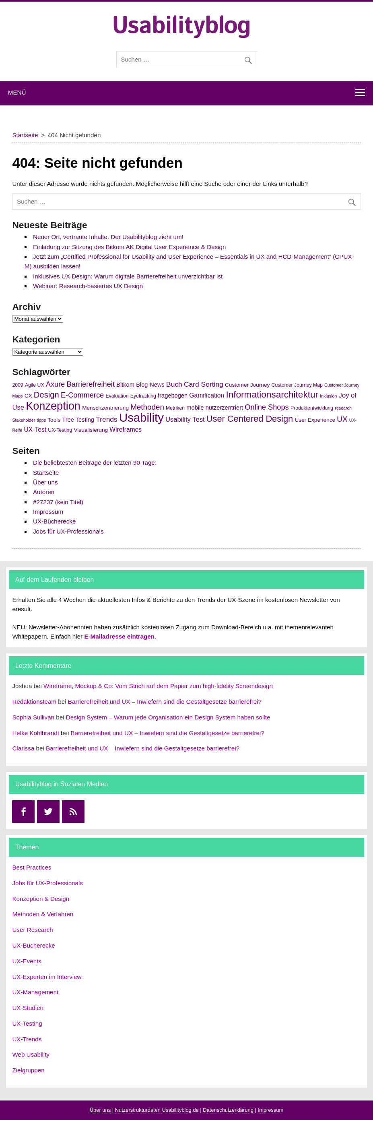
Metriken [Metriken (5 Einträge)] (175, 408)
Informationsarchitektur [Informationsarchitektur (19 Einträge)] (272, 394)
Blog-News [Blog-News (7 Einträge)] (150, 384)
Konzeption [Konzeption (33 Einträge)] (53, 406)
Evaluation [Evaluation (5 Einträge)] (116, 396)
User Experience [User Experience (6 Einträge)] (315, 420)
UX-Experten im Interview (46, 976)
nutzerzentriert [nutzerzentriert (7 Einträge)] (224, 407)
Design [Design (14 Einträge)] (46, 394)
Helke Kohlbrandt (35, 732)
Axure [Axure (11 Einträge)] (55, 384)
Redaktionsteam (34, 701)
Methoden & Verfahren (42, 914)
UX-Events (26, 961)
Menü (17, 92)
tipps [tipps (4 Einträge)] (41, 420)
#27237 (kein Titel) (58, 502)
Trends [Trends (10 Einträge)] (106, 419)
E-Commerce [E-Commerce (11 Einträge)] (82, 395)
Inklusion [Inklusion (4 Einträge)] (328, 396)
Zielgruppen (28, 1070)
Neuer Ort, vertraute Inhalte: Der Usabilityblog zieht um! (108, 236)
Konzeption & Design (40, 898)
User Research (32, 929)
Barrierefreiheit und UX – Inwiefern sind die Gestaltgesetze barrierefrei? (165, 701)
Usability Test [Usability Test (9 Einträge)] (185, 419)
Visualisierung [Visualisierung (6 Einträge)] (91, 430)
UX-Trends (26, 1039)
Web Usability (30, 1054)
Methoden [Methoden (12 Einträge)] (147, 407)
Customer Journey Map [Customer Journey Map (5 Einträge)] (297, 385)
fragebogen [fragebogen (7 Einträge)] (173, 395)
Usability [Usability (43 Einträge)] (141, 417)
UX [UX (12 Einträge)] (342, 419)
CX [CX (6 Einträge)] (28, 396)
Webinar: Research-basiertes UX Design (88, 285)
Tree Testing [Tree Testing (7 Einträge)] (78, 419)
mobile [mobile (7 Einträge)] (195, 407)
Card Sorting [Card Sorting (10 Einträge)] (203, 384)
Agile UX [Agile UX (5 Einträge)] (34, 385)
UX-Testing (27, 1023)
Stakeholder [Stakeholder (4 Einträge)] (23, 420)
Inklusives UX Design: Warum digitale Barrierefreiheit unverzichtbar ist (128, 276)
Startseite (46, 472)
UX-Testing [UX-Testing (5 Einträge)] (60, 430)
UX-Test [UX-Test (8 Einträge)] (35, 429)
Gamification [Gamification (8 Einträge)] (206, 395)
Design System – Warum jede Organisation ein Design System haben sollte (168, 717)
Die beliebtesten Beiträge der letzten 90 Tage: (95, 462)
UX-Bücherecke (54, 521)
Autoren (43, 491)
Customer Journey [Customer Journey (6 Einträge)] (247, 385)
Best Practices (31, 867)
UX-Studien (27, 1007)
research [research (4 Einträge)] (343, 408)
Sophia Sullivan (33, 717)
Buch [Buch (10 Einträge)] (174, 384)
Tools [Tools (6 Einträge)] (53, 420)
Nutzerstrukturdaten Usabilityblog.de (157, 1110)
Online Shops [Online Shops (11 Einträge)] (267, 407)
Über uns (45, 482)
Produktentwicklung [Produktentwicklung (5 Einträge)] (312, 408)
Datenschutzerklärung (228, 1110)
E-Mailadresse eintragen (119, 636)
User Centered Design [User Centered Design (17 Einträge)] (249, 419)
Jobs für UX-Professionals (68, 531)
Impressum (48, 511)
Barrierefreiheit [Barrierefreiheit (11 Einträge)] (91, 384)
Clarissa (23, 748)
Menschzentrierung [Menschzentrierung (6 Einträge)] (105, 408)
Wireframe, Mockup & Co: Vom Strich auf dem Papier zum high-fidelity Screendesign (158, 685)
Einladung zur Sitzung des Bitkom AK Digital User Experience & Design (129, 246)
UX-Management (35, 992)
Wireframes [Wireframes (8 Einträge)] (125, 429)
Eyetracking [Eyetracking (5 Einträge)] (143, 396)
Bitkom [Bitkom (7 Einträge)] (125, 384)
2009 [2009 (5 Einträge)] (17, 385)
